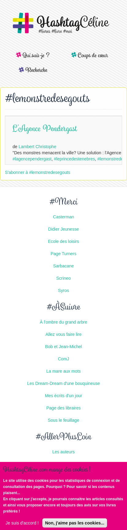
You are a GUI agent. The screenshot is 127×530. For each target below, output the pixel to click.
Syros (63, 290)
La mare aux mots (63, 371)
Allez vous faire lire (63, 334)
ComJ (63, 358)
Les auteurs (63, 451)
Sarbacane (63, 265)
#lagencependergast (32, 158)
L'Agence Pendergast (45, 129)
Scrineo (63, 278)
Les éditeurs (63, 464)
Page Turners (63, 253)
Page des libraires (63, 407)
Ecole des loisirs (63, 241)
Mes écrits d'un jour (63, 395)
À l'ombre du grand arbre (63, 322)
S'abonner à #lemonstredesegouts (37, 172)
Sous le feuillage (63, 420)
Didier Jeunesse (63, 229)
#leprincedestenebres (74, 158)
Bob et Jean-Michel (63, 346)
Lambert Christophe (37, 146)
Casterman (63, 216)
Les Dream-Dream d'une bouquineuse (63, 383)
